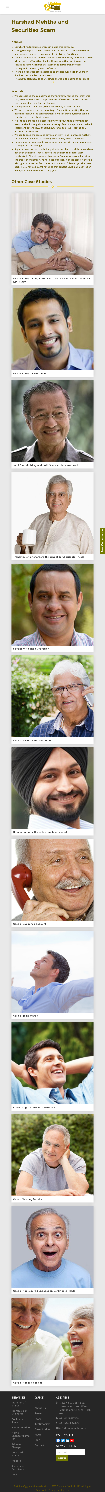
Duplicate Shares (17, 1421)
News (38, 1434)
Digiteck (64, 1490)
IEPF (14, 1474)
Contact (39, 1445)
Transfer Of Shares (18, 1404)
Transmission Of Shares (19, 1412)
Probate (16, 1460)
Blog (37, 1439)
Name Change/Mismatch (20, 1435)
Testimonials (42, 1423)
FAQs (38, 1418)
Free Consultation (102, 540)
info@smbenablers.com (73, 1428)
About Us (40, 1407)
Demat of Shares (17, 1454)
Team (38, 1413)
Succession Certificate (17, 1468)
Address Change (16, 1446)
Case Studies (42, 1429)
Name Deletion (20, 1427)
